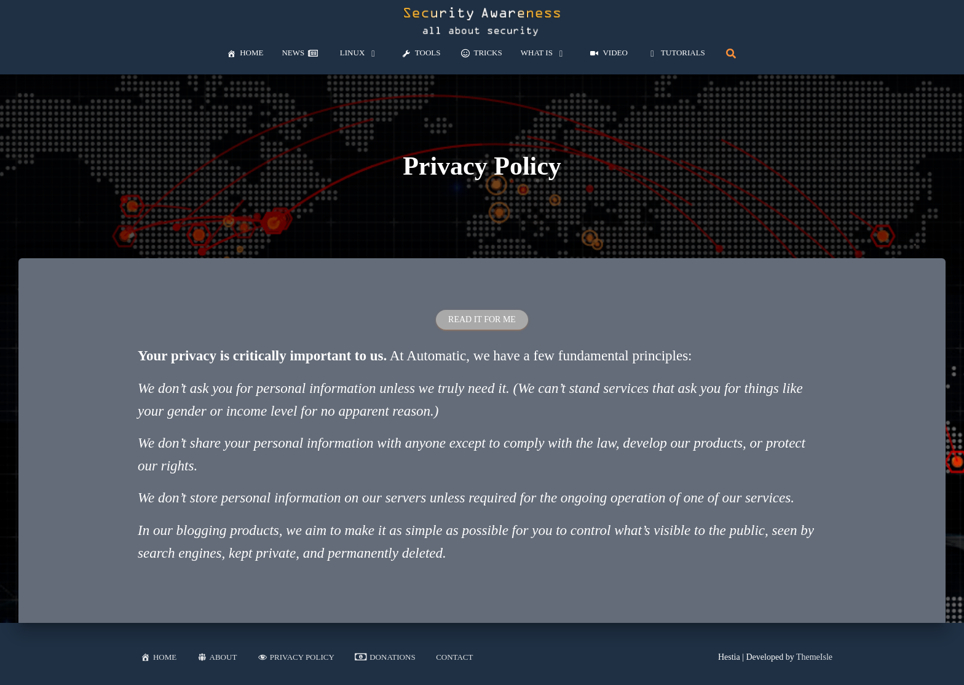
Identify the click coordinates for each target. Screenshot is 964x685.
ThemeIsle (814, 657)
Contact (454, 657)
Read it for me (482, 319)
